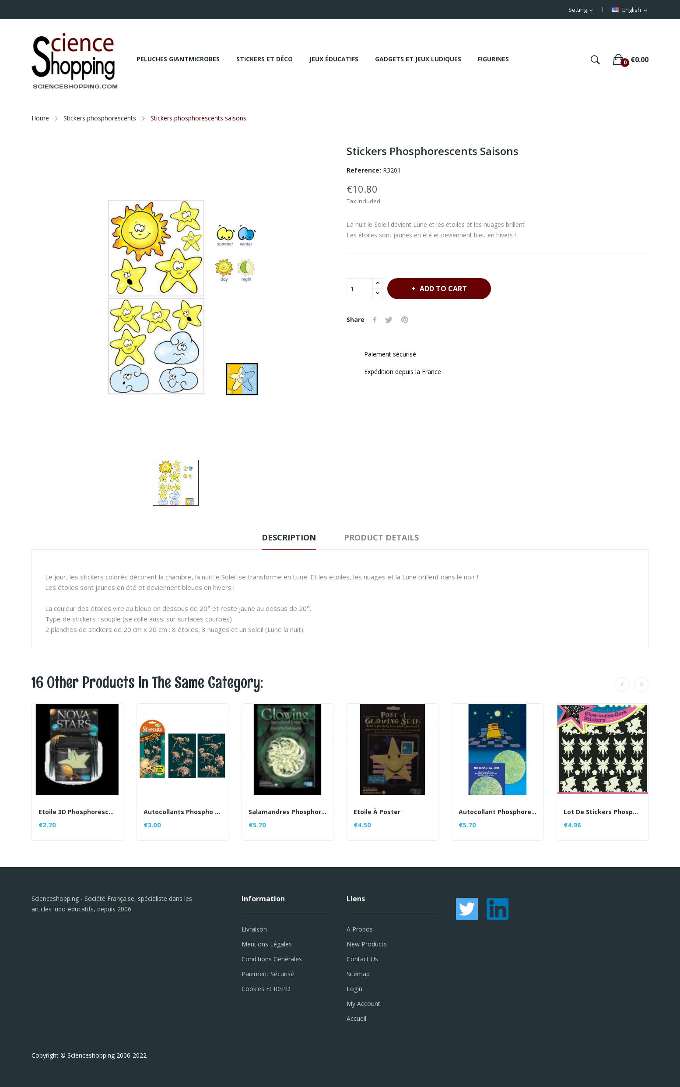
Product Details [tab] (381, 537)
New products (367, 944)
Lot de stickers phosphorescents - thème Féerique (602, 812)
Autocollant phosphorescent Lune (497, 812)
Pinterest (405, 319)
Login (354, 989)
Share (375, 319)
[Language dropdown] (630, 10)
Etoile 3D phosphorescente (77, 812)
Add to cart (442, 288)
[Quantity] (360, 288)
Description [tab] (289, 537)
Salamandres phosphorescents (287, 812)
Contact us (362, 959)
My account (363, 1003)
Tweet (389, 319)
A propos (360, 929)
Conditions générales (272, 959)
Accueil (356, 1018)
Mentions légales (267, 944)
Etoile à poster (377, 812)
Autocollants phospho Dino (182, 812)
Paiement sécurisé (268, 974)
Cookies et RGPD (266, 989)
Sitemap (358, 974)
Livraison (254, 929)
